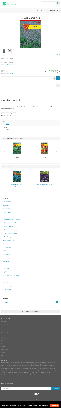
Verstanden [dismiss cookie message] (54, 405)
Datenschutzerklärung (19, 385)
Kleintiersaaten (7, 251)
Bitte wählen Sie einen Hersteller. (31, 311)
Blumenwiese (7, 212)
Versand (11, 73)
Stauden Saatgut (8, 226)
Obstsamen (6, 265)
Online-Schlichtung (5, 355)
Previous (5, 152)
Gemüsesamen (31, 247)
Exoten (4, 258)
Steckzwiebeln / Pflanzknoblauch (31, 285)
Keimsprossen (6, 261)
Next (56, 152)
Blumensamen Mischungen (32, 229)
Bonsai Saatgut (8, 237)
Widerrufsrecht (4, 349)
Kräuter (44, 365)
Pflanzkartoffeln (7, 282)
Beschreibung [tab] (6, 95)
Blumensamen (11, 64)
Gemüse (35, 365)
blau (7, 124)
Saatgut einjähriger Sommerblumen (32, 219)
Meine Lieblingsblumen (9, 240)
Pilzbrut (5, 244)
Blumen (39, 365)
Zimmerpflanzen (5, 367)
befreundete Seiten (5, 332)
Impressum (3, 340)
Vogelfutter (6, 272)
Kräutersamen (31, 254)
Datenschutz (4, 346)
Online (50, 364)
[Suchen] (48, 3)
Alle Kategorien (53, 10)
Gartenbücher (6, 293)
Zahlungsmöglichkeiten (6, 324)
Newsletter (3, 330)
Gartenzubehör (31, 289)
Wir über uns (4, 321)
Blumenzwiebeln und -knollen (31, 275)
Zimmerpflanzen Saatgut (10, 233)
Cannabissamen (31, 201)
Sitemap (3, 352)
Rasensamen (6, 268)
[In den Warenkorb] (58, 78)
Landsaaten (6, 279)
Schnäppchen (6, 205)
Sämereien (14, 365)
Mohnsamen (7, 216)
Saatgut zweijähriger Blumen (32, 222)
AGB (2, 343)
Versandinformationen (6, 327)
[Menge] (27, 78)
